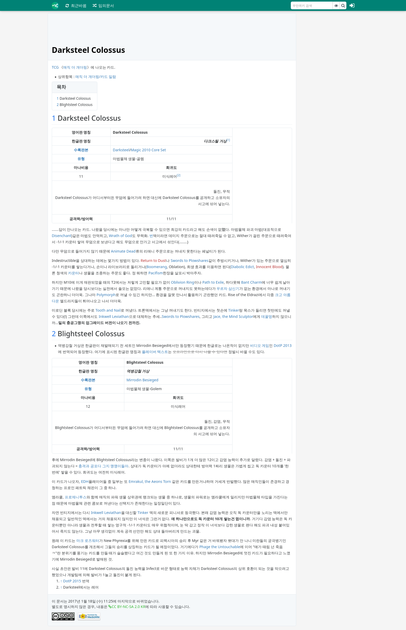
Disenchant (61, 235)
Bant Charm (251, 282)
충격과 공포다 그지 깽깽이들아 (103, 465)
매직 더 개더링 (75, 67)
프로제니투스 (75, 497)
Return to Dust (153, 260)
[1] (228, 140)
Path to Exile (213, 282)
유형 (81, 158)
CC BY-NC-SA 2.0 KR (128, 606)
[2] (178, 175)
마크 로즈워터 (87, 540)
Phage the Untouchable (219, 546)
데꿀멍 (266, 316)
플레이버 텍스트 (155, 351)
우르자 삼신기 (227, 288)
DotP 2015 (72, 580)
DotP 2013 (283, 345)
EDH (85, 481)
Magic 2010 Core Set (148, 149)
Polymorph (106, 294)
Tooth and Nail (108, 310)
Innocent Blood (269, 266)
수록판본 (81, 149)
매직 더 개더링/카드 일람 (95, 76)
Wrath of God (120, 235)
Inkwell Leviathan (114, 316)
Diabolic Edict (242, 266)
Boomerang (156, 266)
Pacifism (155, 272)
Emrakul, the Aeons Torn (150, 481)
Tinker (233, 310)
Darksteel (121, 149)
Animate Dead (123, 251)
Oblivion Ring (182, 282)
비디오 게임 (259, 345)
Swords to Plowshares (189, 260)
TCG (55, 67)
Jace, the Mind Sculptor (233, 316)
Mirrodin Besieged (142, 379)
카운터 (73, 272)
